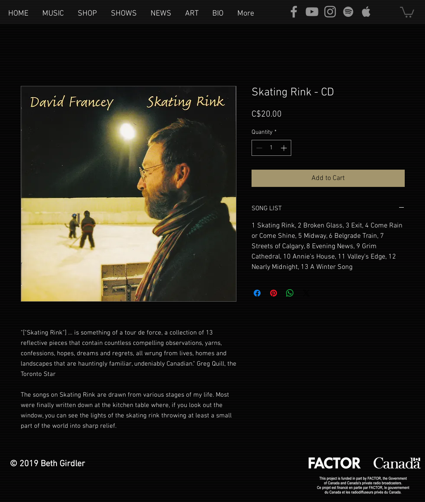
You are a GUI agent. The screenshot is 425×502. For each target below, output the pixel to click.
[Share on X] (306, 293)
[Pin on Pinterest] (273, 293)
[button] (407, 12)
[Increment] (284, 147)
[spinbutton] (271, 147)
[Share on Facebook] (257, 293)
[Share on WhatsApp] (290, 293)
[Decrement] (258, 147)
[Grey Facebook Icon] (294, 11)
